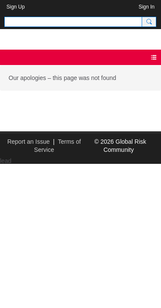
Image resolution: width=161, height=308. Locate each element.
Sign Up (15, 7)
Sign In (147, 7)
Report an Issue (28, 141)
